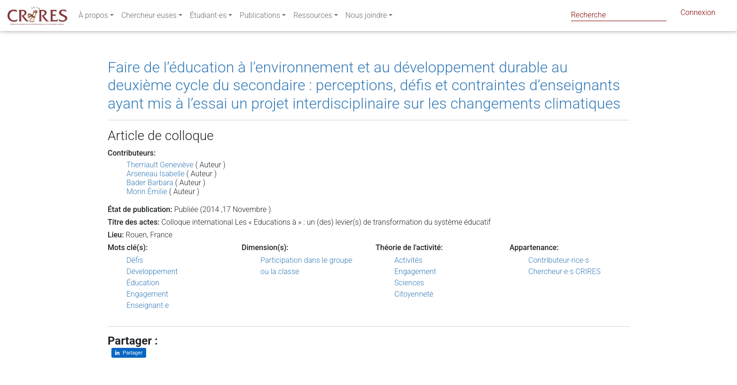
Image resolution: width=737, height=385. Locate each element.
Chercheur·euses (149, 17)
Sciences (409, 282)
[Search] (618, 15)
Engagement (147, 294)
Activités (408, 260)
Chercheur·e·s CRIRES (564, 271)
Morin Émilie (146, 191)
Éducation (142, 282)
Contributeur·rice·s (558, 260)
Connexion (698, 14)
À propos (93, 17)
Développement (152, 271)
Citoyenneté (413, 294)
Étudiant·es (208, 17)
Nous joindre (366, 17)
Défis (134, 260)
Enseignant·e (147, 305)
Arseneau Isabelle (155, 173)
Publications (260, 17)
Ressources (312, 17)
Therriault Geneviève (159, 164)
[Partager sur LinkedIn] (128, 353)
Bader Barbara (149, 182)
